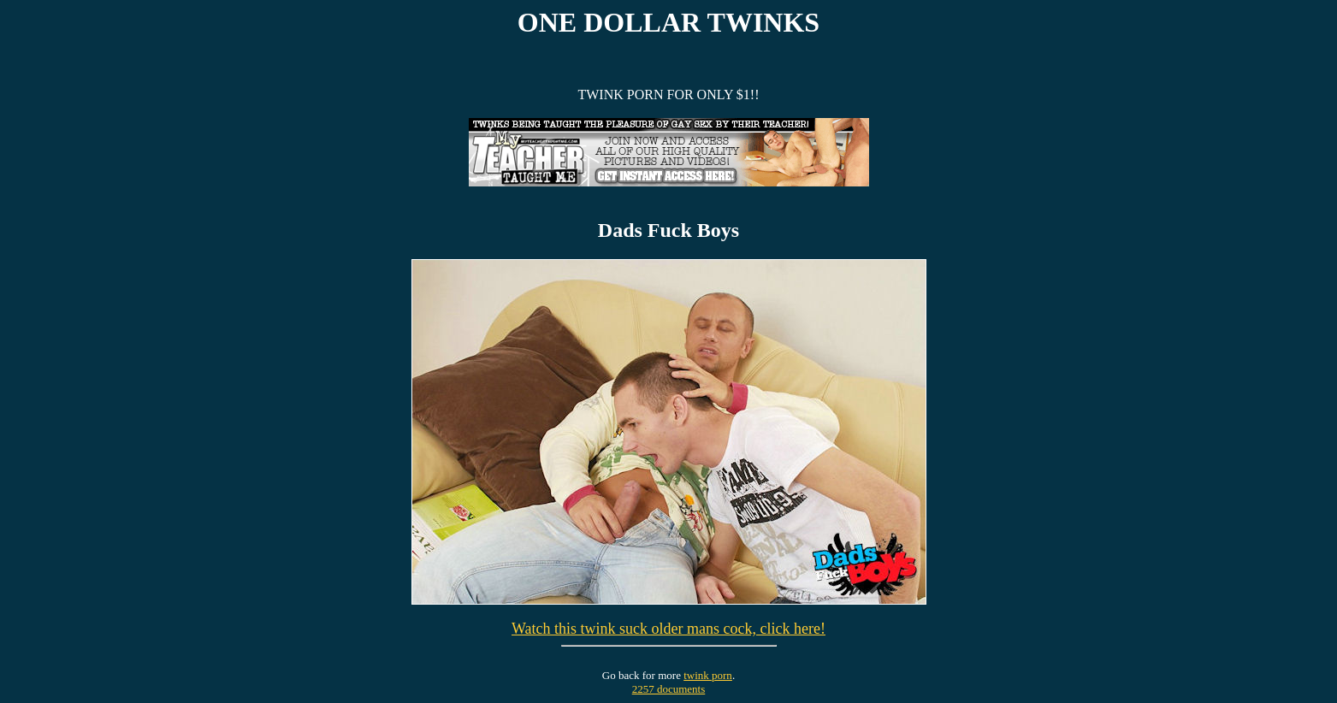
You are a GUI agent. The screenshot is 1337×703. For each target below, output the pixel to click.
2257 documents (669, 688)
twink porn (707, 675)
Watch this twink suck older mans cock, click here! (668, 628)
